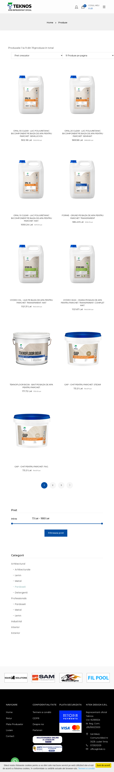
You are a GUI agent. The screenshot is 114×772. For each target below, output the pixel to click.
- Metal (16, 581)
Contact (10, 736)
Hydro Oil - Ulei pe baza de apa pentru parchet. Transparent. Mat (31, 301)
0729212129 (95, 745)
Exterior (15, 633)
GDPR (36, 718)
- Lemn (16, 575)
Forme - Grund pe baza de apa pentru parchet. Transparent (83, 216)
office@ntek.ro (97, 749)
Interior (15, 627)
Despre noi (38, 724)
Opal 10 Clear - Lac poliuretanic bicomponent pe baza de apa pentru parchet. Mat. (31, 218)
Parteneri (37, 730)
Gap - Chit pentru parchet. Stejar (83, 384)
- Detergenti (19, 593)
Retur (9, 718)
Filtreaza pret (56, 533)
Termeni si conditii (42, 712)
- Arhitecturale (20, 570)
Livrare (9, 730)
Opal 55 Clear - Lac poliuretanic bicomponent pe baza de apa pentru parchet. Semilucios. (31, 133)
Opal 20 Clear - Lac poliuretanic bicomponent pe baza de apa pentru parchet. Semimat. (82, 133)
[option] (16, 678)
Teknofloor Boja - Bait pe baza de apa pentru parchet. (31, 385)
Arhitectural (18, 564)
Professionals (19, 599)
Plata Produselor (14, 724)
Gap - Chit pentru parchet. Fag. (31, 466)
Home (50, 22)
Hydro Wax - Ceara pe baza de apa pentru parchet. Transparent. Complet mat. (82, 302)
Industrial (16, 622)
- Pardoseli (18, 587)
